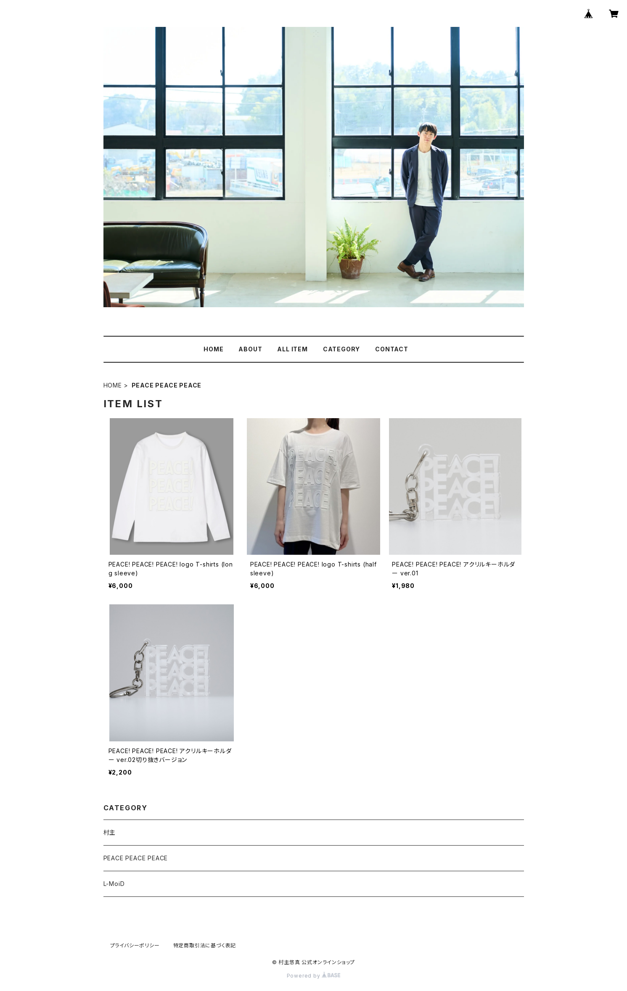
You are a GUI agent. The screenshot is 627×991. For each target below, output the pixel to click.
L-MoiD (114, 883)
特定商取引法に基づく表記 (204, 945)
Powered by (314, 976)
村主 (109, 832)
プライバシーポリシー (135, 945)
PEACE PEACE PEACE (135, 858)
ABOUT (250, 349)
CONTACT (391, 349)
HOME (213, 349)
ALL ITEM (292, 349)
